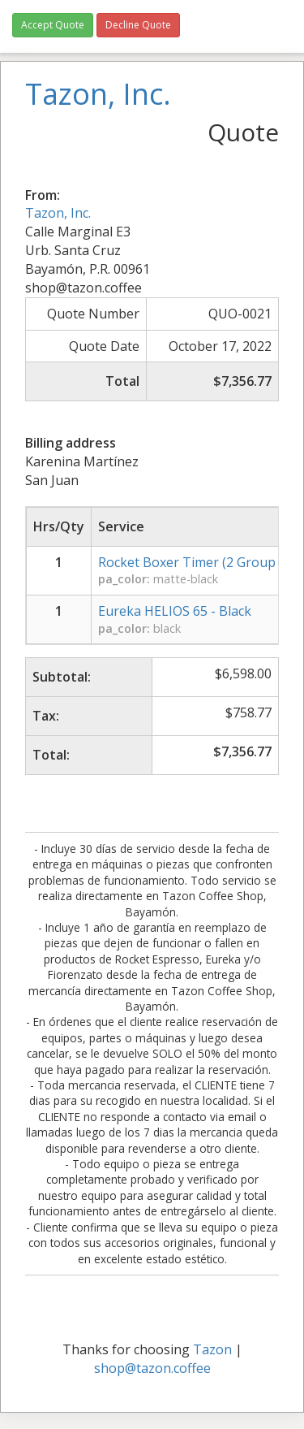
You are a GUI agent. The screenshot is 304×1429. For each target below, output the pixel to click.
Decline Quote (138, 25)
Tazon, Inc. (58, 213)
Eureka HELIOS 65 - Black (174, 611)
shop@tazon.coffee (152, 1368)
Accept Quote (52, 25)
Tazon (212, 1349)
